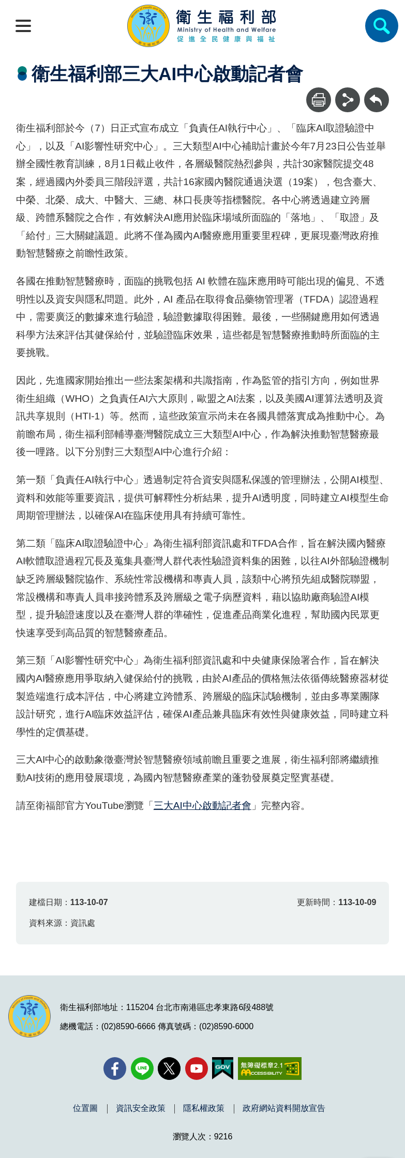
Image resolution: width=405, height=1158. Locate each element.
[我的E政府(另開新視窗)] (222, 1068)
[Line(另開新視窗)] (142, 1068)
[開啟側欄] (23, 25)
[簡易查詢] (381, 25)
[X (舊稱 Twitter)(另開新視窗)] (169, 1068)
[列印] (318, 99)
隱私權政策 (203, 1108)
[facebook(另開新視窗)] (114, 1068)
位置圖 (85, 1108)
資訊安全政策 (141, 1108)
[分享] (347, 99)
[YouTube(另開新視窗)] (196, 1068)
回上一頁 (376, 92)
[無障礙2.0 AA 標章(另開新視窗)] (270, 1068)
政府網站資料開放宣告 (284, 1108)
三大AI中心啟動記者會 (202, 805)
